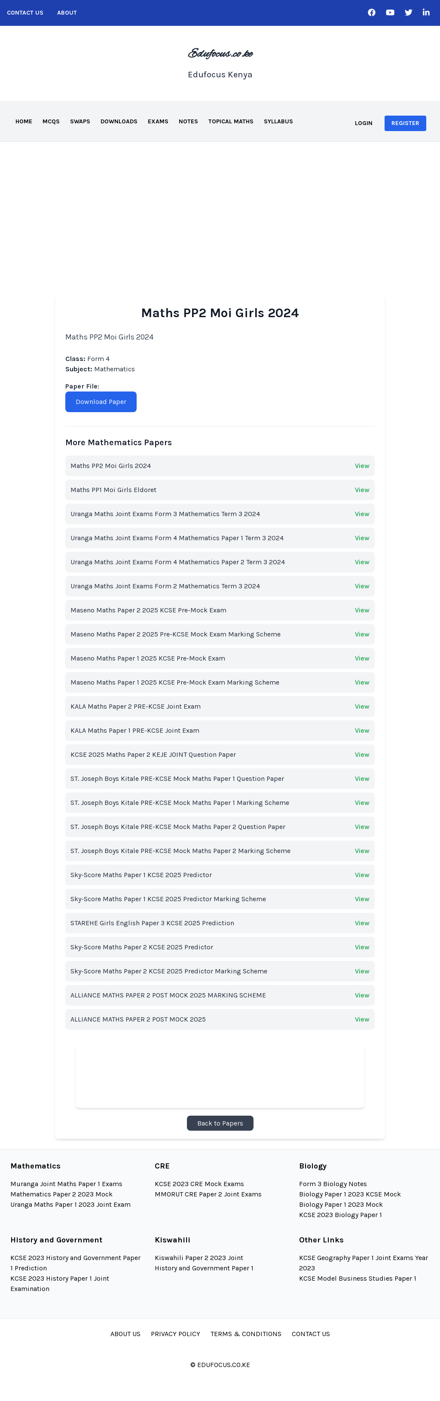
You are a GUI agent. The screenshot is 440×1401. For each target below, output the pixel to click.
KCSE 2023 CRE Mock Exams (199, 1184)
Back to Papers (220, 1123)
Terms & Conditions (246, 1334)
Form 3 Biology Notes (333, 1184)
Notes (188, 121)
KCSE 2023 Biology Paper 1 (340, 1215)
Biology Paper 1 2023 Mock (341, 1204)
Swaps (80, 121)
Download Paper (101, 402)
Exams (158, 121)
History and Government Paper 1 (204, 1268)
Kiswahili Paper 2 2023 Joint (199, 1258)
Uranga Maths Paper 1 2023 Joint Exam (70, 1204)
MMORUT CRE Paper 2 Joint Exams (208, 1194)
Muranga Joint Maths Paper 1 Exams (66, 1184)
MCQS (51, 121)
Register (405, 123)
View (362, 466)
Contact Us (25, 12)
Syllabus (278, 121)
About (67, 12)
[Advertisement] (220, 206)
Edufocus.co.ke (220, 54)
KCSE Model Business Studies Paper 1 (357, 1278)
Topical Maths (231, 121)
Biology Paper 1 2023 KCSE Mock (350, 1194)
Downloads (119, 121)
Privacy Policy (175, 1334)
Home (23, 121)
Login (364, 123)
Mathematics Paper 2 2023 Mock (61, 1194)
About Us (125, 1334)
